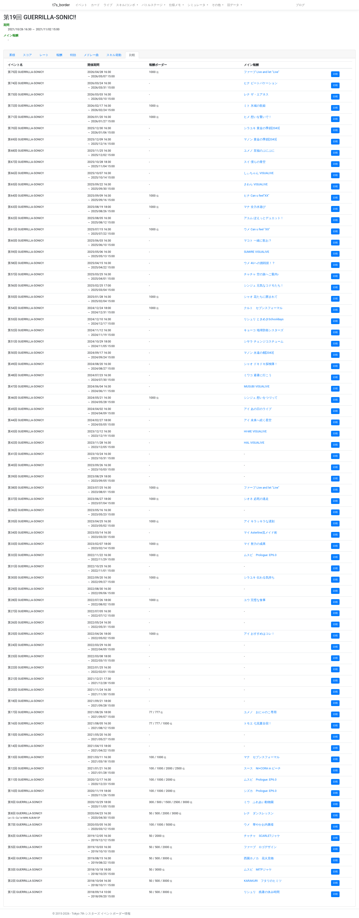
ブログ (300, 5)
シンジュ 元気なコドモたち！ (263, 285)
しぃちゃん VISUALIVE (259, 173)
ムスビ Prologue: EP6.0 (260, 555)
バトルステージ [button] (152, 5)
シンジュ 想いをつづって (260, 397)
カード (95, 5)
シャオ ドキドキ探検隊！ (260, 364)
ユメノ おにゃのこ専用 (260, 712)
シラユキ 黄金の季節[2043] (262, 128)
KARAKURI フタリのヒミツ (262, 880)
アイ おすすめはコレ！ (259, 633)
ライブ (107, 5)
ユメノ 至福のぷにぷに (259, 150)
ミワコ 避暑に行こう (257, 375)
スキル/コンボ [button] (126, 5)
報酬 (59, 55)
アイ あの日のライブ (257, 409)
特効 (73, 55)
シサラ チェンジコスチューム (263, 341)
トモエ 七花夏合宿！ (257, 723)
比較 (132, 55)
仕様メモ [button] (175, 5)
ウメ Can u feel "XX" (257, 229)
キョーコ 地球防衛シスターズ (263, 330)
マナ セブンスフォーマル (262, 757)
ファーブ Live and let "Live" (261, 72)
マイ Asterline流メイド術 (260, 532)
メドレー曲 (91, 55)
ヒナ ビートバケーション (260, 83)
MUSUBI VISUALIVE (256, 386)
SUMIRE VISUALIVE (256, 251)
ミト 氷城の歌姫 (254, 105)
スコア (27, 55)
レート (44, 55)
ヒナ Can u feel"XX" (256, 195)
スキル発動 (113, 55)
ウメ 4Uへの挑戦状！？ (259, 263)
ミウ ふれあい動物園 (259, 802)
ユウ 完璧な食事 (254, 600)
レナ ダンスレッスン (259, 813)
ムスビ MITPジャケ (258, 869)
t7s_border (61, 5)
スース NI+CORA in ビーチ (262, 768)
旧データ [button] (233, 5)
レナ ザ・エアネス (256, 94)
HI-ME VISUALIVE (255, 431)
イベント (81, 5)
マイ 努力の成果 (254, 543)
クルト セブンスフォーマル (263, 308)
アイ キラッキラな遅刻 (259, 521)
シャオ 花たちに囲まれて (260, 296)
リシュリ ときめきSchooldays (263, 319)
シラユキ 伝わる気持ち (259, 577)
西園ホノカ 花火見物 (259, 858)
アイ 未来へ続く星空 (257, 420)
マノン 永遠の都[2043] (259, 352)
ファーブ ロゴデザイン (260, 847)
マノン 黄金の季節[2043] (260, 139)
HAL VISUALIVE (254, 442)
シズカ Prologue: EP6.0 (260, 791)
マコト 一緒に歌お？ (257, 240)
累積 (12, 55)
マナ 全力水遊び (254, 207)
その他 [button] (216, 5)
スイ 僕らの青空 (254, 162)
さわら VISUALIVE (256, 184)
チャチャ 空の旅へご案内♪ (261, 274)
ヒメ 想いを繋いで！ (257, 117)
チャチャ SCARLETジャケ (262, 835)
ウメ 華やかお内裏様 (259, 824)
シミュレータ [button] (197, 5)
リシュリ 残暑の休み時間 (262, 892)
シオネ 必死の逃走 (256, 499)
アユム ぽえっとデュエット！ (263, 218)
